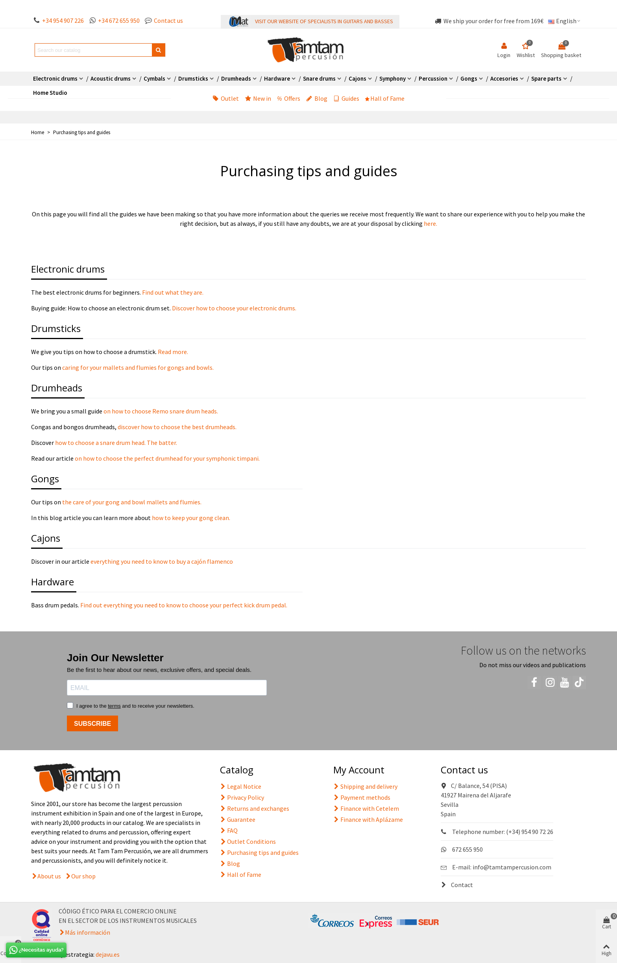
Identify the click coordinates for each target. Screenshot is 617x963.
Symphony (392, 78)
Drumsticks (193, 78)
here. (430, 223)
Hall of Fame (385, 98)
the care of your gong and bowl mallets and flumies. (131, 502)
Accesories (504, 78)
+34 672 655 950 (119, 20)
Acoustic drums (111, 78)
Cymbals (154, 78)
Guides (346, 98)
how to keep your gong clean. (191, 518)
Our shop (83, 876)
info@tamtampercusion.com (512, 867)
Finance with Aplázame (368, 819)
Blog (316, 98)
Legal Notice (240, 786)
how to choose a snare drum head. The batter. (116, 442)
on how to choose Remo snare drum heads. (160, 411)
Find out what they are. (172, 292)
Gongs (468, 78)
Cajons (357, 78)
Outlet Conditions (248, 841)
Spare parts (546, 78)
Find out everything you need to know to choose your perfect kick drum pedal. (183, 605)
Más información (87, 932)
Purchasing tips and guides (259, 852)
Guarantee (237, 819)
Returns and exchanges (254, 808)
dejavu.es (108, 954)
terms (114, 706)
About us (49, 876)
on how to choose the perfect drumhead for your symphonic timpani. (167, 458)
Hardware (277, 78)
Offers (288, 98)
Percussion (433, 78)
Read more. (172, 352)
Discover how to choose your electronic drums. (234, 308)
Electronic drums (55, 78)
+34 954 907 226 (63, 20)
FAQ (229, 830)
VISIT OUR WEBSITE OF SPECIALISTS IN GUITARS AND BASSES (324, 21)
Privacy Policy (242, 797)
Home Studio (50, 92)
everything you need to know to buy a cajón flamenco (162, 561)
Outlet (225, 98)
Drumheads (236, 78)
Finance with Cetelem (366, 808)
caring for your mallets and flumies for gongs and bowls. (138, 367)
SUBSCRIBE (92, 723)
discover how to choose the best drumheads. (176, 427)
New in (258, 98)
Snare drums (319, 78)
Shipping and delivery (365, 786)
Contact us (168, 20)
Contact (457, 885)
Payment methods (361, 797)
